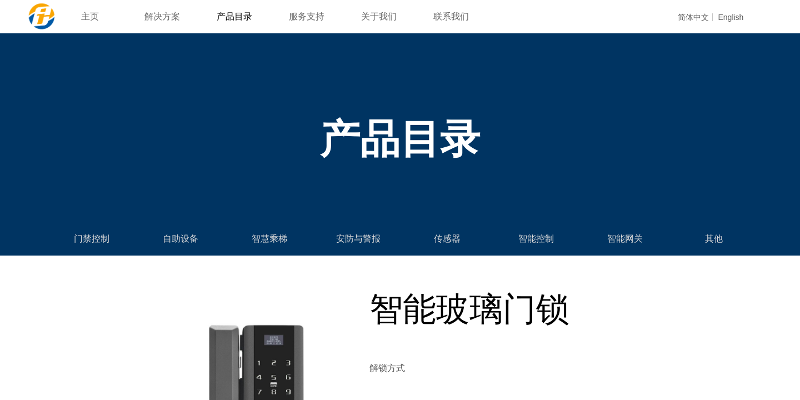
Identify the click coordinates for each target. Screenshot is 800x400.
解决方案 (162, 16)
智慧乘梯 (269, 238)
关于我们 (379, 16)
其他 (714, 238)
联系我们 (451, 16)
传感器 (447, 238)
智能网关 (625, 238)
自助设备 (180, 238)
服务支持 (306, 16)
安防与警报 (358, 238)
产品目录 (234, 16)
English (730, 17)
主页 (90, 16)
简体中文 (693, 17)
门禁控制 (91, 238)
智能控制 (536, 238)
